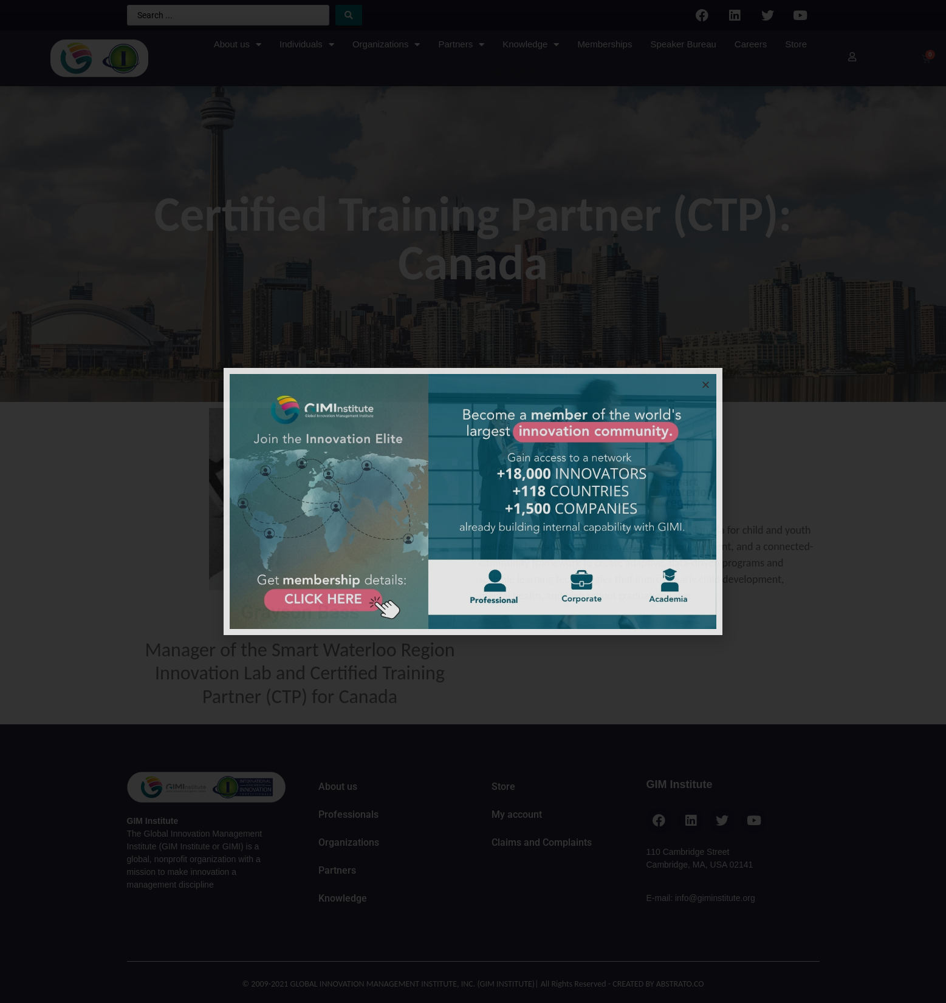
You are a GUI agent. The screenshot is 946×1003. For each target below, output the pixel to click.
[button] (705, 384)
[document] (473, 501)
